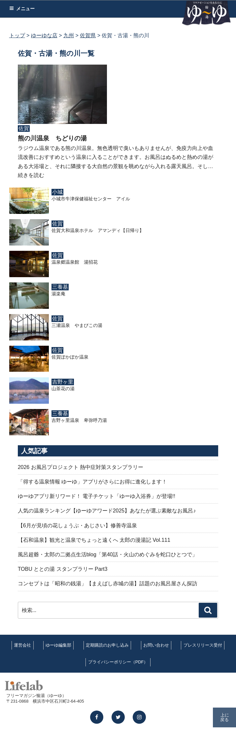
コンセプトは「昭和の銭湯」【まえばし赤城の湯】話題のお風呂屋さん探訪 (107, 583)
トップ (17, 35)
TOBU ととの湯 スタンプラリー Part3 (63, 569)
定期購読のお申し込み (107, 645)
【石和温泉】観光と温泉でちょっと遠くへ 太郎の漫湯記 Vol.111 (94, 540)
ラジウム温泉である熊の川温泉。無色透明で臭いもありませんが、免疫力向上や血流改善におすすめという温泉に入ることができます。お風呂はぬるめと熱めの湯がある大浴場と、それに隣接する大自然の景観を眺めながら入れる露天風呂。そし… (115, 157)
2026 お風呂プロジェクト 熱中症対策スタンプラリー (80, 467)
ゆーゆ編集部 (58, 645)
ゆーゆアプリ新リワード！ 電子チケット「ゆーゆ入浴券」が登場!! (96, 496)
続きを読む (31, 175)
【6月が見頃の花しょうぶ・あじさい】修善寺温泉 (77, 525)
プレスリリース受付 (203, 645)
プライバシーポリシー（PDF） (118, 661)
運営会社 (22, 645)
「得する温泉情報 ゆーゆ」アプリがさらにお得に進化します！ (92, 481)
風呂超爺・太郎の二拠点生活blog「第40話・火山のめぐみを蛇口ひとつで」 (107, 554)
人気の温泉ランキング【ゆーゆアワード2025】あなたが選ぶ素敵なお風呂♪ (107, 510)
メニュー (22, 8)
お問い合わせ (156, 645)
